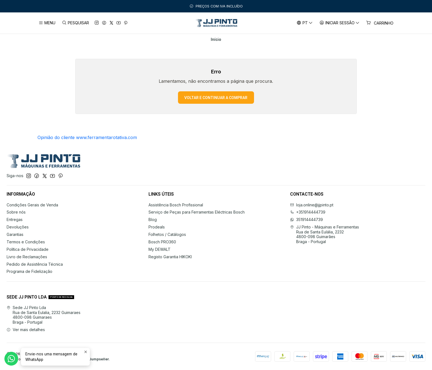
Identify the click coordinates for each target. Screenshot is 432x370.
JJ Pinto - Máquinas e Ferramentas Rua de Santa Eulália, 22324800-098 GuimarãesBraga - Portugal (324, 234)
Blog (152, 219)
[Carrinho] (380, 23)
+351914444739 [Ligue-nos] (307, 212)
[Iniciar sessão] (339, 23)
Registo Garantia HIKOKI (170, 256)
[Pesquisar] (75, 23)
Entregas (15, 219)
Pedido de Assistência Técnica (35, 264)
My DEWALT (159, 249)
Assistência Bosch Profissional (175, 205)
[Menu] (46, 23)
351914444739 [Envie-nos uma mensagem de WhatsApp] (306, 219)
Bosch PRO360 (162, 241)
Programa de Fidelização (29, 271)
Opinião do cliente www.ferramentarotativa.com (87, 137)
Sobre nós (16, 212)
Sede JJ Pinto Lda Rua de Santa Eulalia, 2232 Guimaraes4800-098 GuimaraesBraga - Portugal (43, 314)
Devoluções (18, 227)
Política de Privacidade (27, 249)
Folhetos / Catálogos (167, 234)
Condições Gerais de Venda (32, 205)
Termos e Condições (26, 241)
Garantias (15, 234)
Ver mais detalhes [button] (26, 329)
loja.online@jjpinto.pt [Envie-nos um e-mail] (311, 205)
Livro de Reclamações (27, 256)
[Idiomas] (304, 23)
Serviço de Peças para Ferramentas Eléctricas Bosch (196, 212)
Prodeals (156, 227)
